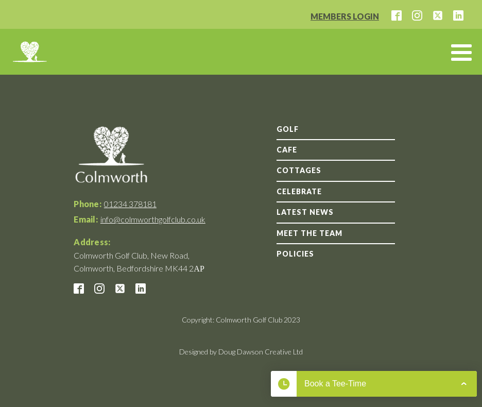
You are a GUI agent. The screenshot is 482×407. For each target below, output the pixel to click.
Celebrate (299, 191)
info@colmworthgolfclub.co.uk (152, 219)
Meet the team (309, 233)
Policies (295, 253)
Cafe (287, 149)
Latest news (305, 212)
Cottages (299, 170)
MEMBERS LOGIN (345, 16)
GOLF (288, 129)
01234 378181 (130, 204)
